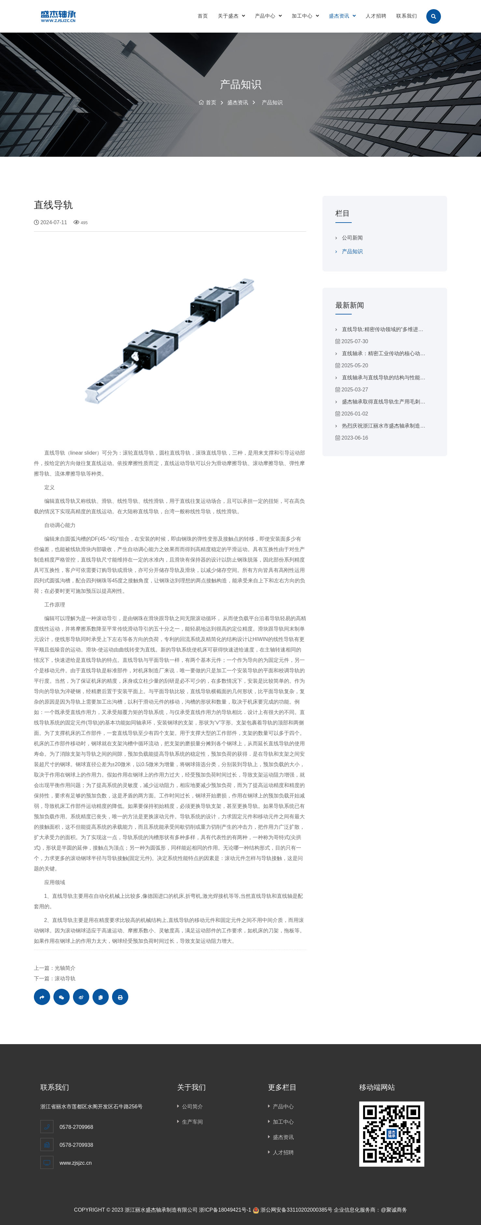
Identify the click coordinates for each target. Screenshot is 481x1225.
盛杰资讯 (342, 16)
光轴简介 (65, 968)
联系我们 (406, 16)
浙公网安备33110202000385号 (296, 1210)
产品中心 (268, 16)
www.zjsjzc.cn (76, 1163)
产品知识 (272, 102)
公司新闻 (352, 238)
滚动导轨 (65, 978)
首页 (203, 16)
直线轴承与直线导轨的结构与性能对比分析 (383, 380)
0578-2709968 (76, 1127)
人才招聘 (376, 16)
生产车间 (192, 1122)
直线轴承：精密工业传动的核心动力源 (383, 355)
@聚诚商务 (394, 1210)
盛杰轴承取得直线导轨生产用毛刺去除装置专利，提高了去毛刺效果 (383, 404)
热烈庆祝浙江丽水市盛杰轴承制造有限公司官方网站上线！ (383, 428)
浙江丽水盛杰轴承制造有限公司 (161, 1210)
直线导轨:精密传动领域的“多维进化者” (382, 331)
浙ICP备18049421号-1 (225, 1210)
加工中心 (305, 16)
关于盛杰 (231, 16)
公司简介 (192, 1106)
